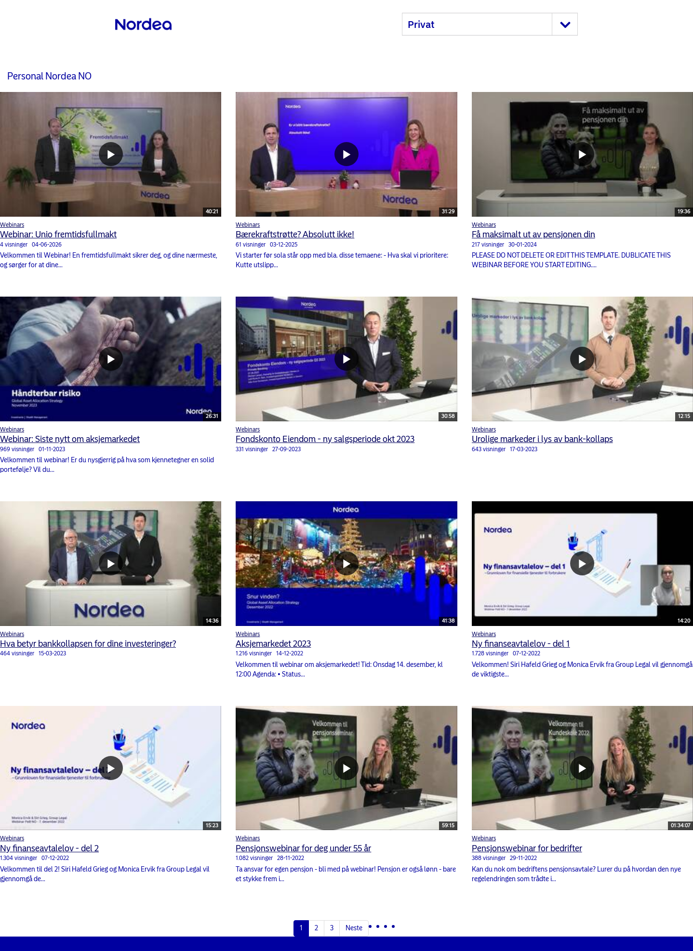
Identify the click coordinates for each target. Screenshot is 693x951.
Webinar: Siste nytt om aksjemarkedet (70, 439)
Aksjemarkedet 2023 (273, 643)
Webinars (12, 224)
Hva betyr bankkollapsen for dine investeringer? (88, 643)
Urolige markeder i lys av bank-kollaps (542, 439)
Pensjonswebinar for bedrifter (527, 848)
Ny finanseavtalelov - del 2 (49, 848)
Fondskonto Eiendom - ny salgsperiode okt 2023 (325, 439)
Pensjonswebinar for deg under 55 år (303, 848)
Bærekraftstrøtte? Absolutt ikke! (295, 234)
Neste (354, 928)
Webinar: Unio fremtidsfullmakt (58, 234)
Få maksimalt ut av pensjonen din (533, 234)
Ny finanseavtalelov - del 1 (521, 643)
